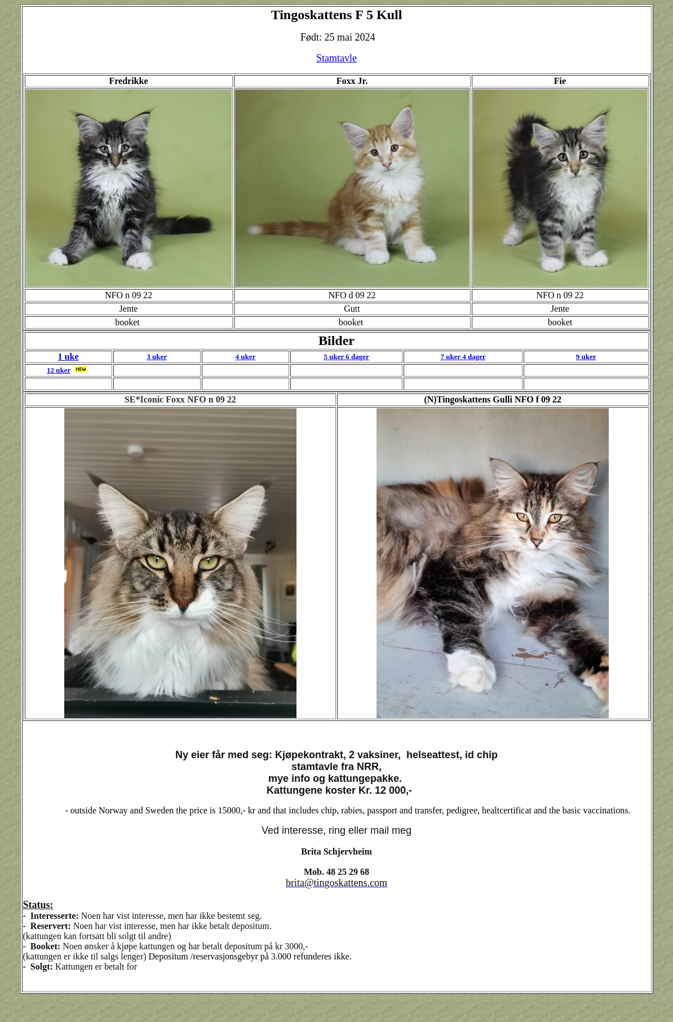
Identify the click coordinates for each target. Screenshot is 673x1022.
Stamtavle (336, 58)
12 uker (58, 370)
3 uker (157, 356)
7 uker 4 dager (462, 356)
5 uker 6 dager (346, 356)
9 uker (586, 356)
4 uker (245, 356)
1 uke (68, 356)
